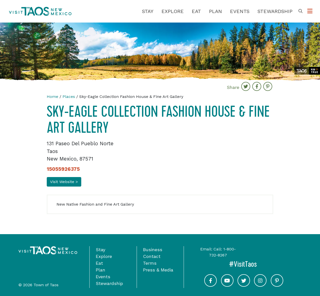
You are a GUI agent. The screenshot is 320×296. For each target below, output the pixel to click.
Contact (151, 256)
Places (68, 96)
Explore (173, 11)
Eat (196, 11)
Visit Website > (64, 181)
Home (52, 96)
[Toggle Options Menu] (310, 11)
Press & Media (158, 269)
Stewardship (275, 11)
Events (240, 11)
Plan (215, 11)
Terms (149, 263)
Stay (148, 11)
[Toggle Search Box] (300, 11)
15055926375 (63, 169)
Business (152, 249)
